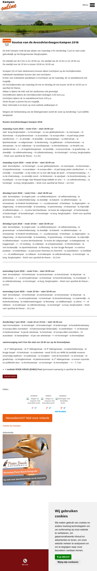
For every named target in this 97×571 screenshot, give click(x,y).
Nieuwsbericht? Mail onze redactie (27, 418)
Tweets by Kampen (12, 426)
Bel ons (25, 564)
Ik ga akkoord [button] (63, 557)
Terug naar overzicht (10, 376)
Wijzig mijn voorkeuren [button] (67, 562)
